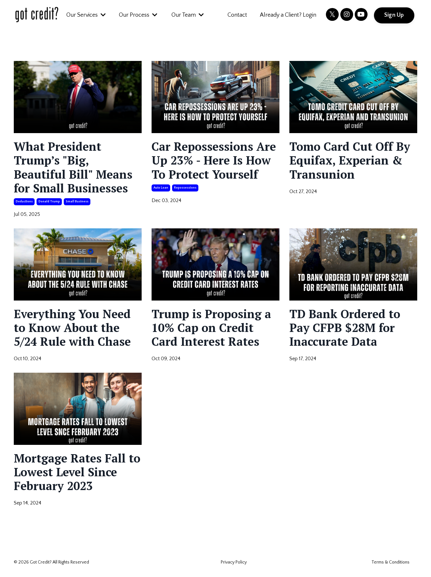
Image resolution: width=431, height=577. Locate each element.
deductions (24, 201)
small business (77, 201)
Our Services (86, 15)
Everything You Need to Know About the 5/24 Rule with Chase (72, 328)
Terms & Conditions (390, 562)
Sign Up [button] (394, 15)
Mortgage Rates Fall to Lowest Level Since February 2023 (77, 472)
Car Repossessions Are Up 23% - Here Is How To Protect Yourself (214, 160)
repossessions (185, 188)
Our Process (138, 15)
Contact (237, 15)
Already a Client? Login (288, 15)
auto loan (160, 188)
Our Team (187, 15)
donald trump (49, 201)
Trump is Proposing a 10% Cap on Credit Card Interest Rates (211, 328)
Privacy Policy (234, 562)
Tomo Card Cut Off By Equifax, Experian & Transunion (349, 160)
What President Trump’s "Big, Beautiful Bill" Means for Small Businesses (73, 167)
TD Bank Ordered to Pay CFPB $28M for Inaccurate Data (344, 328)
